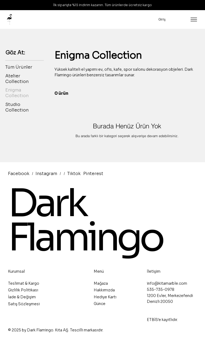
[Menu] (194, 19)
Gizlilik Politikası (23, 290)
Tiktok (74, 173)
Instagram (46, 173)
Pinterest (93, 173)
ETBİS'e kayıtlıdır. (162, 319)
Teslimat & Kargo (23, 283)
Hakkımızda (104, 290)
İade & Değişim (22, 297)
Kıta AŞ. (62, 330)
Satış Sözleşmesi (24, 304)
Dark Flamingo (85, 220)
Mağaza (101, 283)
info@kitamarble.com (167, 283)
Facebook (18, 173)
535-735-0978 (160, 289)
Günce (99, 303)
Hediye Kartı (105, 297)
